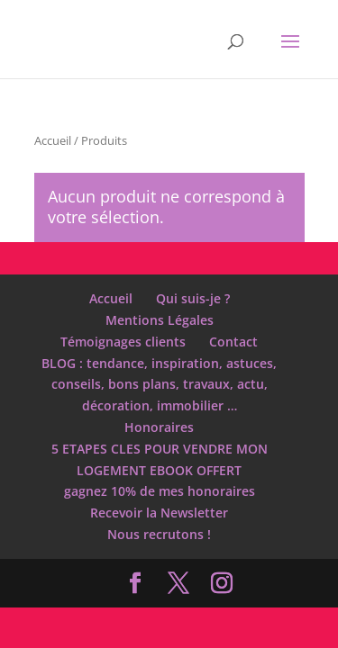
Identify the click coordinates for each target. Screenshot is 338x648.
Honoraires (159, 427)
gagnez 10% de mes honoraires (159, 491)
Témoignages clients (123, 341)
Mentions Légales (159, 319)
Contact (233, 341)
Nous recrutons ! (159, 534)
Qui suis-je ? (193, 298)
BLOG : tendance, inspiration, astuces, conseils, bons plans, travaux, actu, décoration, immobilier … (159, 385)
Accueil (52, 140)
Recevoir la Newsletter (159, 512)
